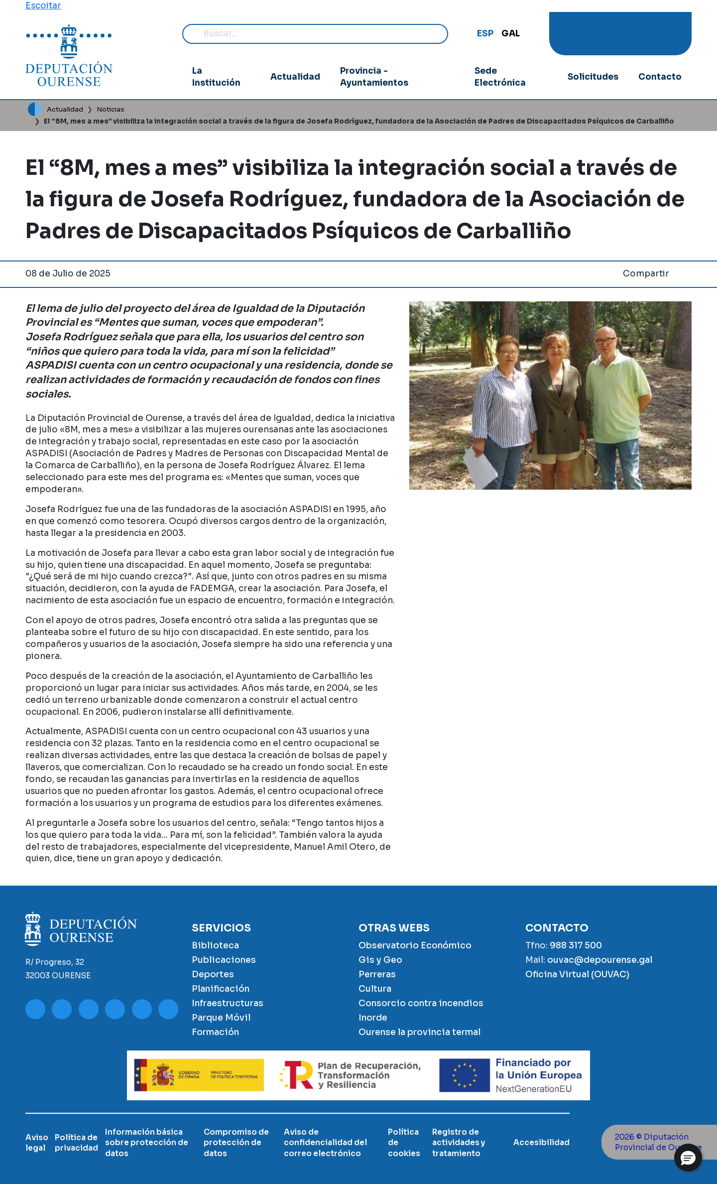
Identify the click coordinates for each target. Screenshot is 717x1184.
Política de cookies (404, 1142)
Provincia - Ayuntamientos (374, 76)
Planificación (220, 988)
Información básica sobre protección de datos (146, 1142)
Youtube (570, 33)
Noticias (110, 109)
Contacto (660, 76)
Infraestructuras (227, 1003)
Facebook (609, 33)
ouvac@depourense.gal (599, 959)
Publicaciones (224, 959)
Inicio (34, 109)
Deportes (213, 974)
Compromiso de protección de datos (236, 1142)
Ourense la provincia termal (419, 1032)
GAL (510, 33)
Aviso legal (36, 1143)
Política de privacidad (76, 1143)
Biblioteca (215, 945)
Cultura (374, 988)
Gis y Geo (380, 959)
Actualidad (294, 76)
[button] (688, 1158)
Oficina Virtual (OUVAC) (577, 974)
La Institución (216, 76)
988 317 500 (576, 945)
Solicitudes (592, 76)
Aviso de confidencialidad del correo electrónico (325, 1142)
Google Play (649, 33)
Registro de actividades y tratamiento (458, 1142)
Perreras (377, 974)
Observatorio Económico (415, 945)
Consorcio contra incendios (420, 1003)
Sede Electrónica (500, 76)
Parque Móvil (221, 1017)
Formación (215, 1032)
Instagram (592, 33)
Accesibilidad (541, 1142)
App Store (670, 33)
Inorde (372, 1017)
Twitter (627, 33)
